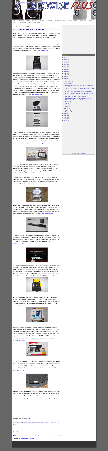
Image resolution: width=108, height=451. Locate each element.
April (66, 108)
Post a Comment (17, 431)
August (67, 101)
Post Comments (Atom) (27, 438)
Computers (29, 422)
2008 (65, 120)
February (67, 112)
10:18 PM (27, 418)
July (66, 103)
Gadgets (34, 422)
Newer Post (16, 435)
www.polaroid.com (18, 305)
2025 (65, 59)
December (68, 81)
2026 (65, 57)
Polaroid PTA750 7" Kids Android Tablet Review (78, 98)
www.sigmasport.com (19, 340)
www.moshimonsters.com (35, 173)
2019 (65, 69)
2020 (65, 68)
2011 (65, 115)
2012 (65, 113)
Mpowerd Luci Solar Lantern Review (75, 96)
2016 (65, 75)
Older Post (57, 435)
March (67, 110)
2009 (65, 118)
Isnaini (83, 153)
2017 (65, 73)
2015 (65, 76)
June (66, 105)
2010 (65, 117)
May (66, 106)
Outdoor (46, 422)
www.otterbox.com (53, 275)
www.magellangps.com (40, 143)
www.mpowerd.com (31, 183)
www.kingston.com (37, 94)
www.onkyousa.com (47, 213)
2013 (65, 80)
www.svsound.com (18, 370)
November (68, 83)
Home (37, 435)
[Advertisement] (78, 39)
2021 (65, 66)
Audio (24, 422)
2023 (65, 62)
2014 (65, 78)
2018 (65, 71)
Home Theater (40, 422)
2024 (65, 61)
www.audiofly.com (43, 50)
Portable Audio (52, 422)
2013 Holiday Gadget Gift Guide (28, 29)
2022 (65, 64)
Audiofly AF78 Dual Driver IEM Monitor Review (78, 91)
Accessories (19, 422)
